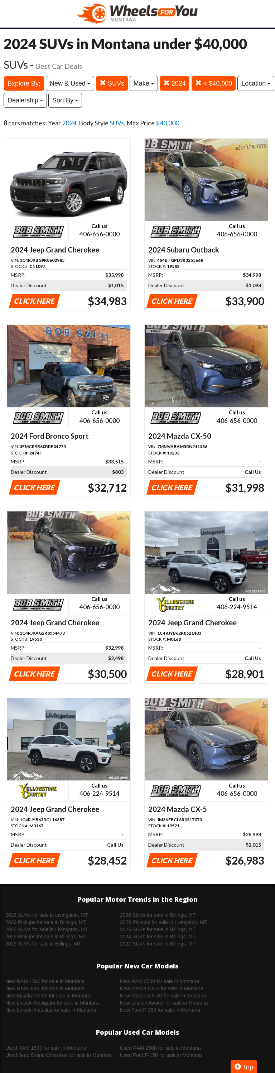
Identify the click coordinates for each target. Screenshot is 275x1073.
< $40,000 (213, 83)
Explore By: (24, 83)
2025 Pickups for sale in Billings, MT (45, 936)
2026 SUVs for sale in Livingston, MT (46, 915)
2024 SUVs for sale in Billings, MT (158, 936)
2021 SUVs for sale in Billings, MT (158, 944)
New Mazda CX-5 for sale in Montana (161, 988)
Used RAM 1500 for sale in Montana (45, 1048)
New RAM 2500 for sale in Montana (159, 981)
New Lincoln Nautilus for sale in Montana (50, 1010)
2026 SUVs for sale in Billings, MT (158, 915)
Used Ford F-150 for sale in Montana (161, 1055)
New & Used (70, 83)
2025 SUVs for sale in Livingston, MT (46, 929)
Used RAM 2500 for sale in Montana (160, 1048)
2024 (174, 83)
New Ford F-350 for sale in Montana (160, 1010)
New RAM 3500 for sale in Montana (45, 988)
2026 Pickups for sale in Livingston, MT (163, 922)
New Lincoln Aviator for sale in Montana (164, 1003)
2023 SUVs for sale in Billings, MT (43, 944)
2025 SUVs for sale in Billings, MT (158, 929)
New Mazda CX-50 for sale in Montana (48, 996)
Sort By (65, 100)
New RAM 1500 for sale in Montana (45, 981)
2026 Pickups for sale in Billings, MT (45, 922)
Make (144, 83)
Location (255, 83)
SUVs (112, 83)
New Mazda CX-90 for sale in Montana (163, 996)
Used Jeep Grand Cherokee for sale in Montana (58, 1055)
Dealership (25, 100)
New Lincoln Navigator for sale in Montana (52, 1003)
